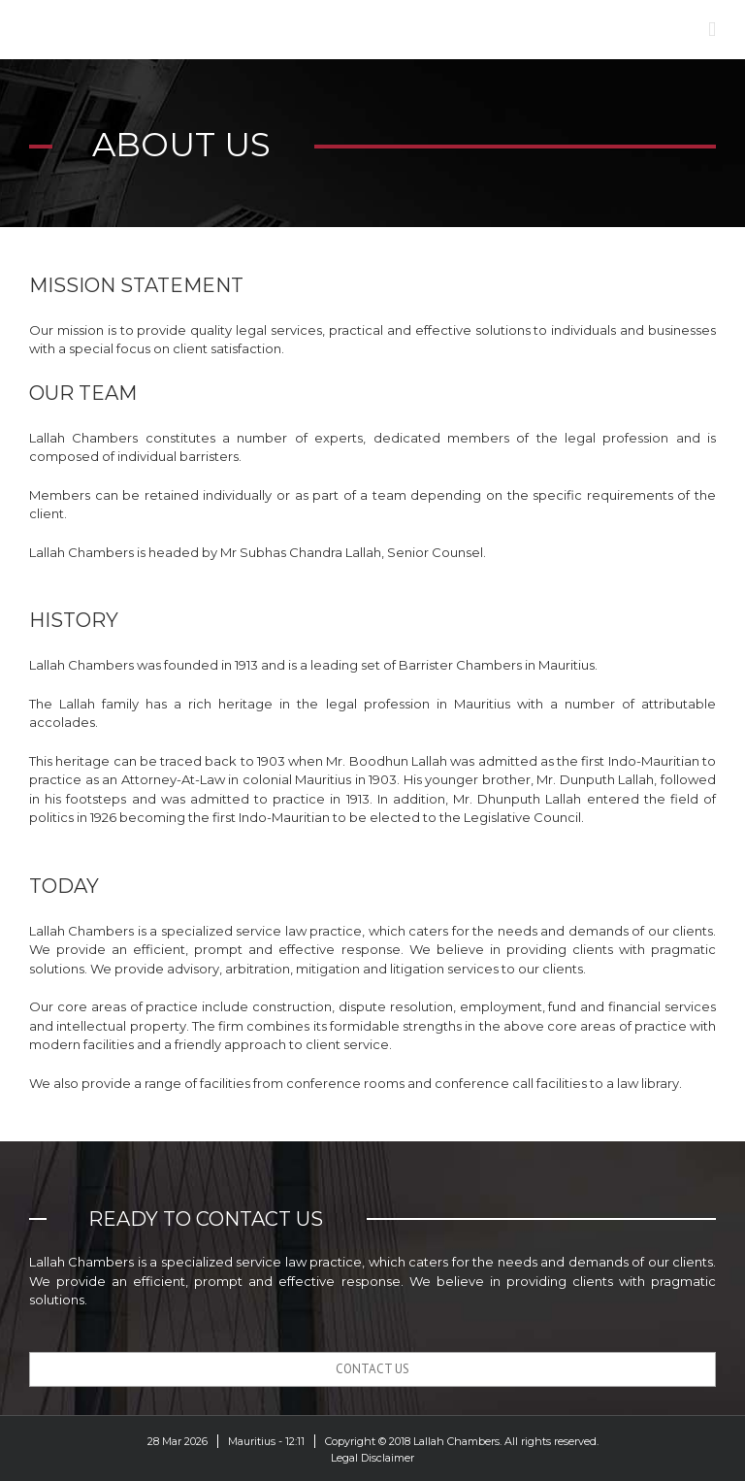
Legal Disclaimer (372, 1458)
